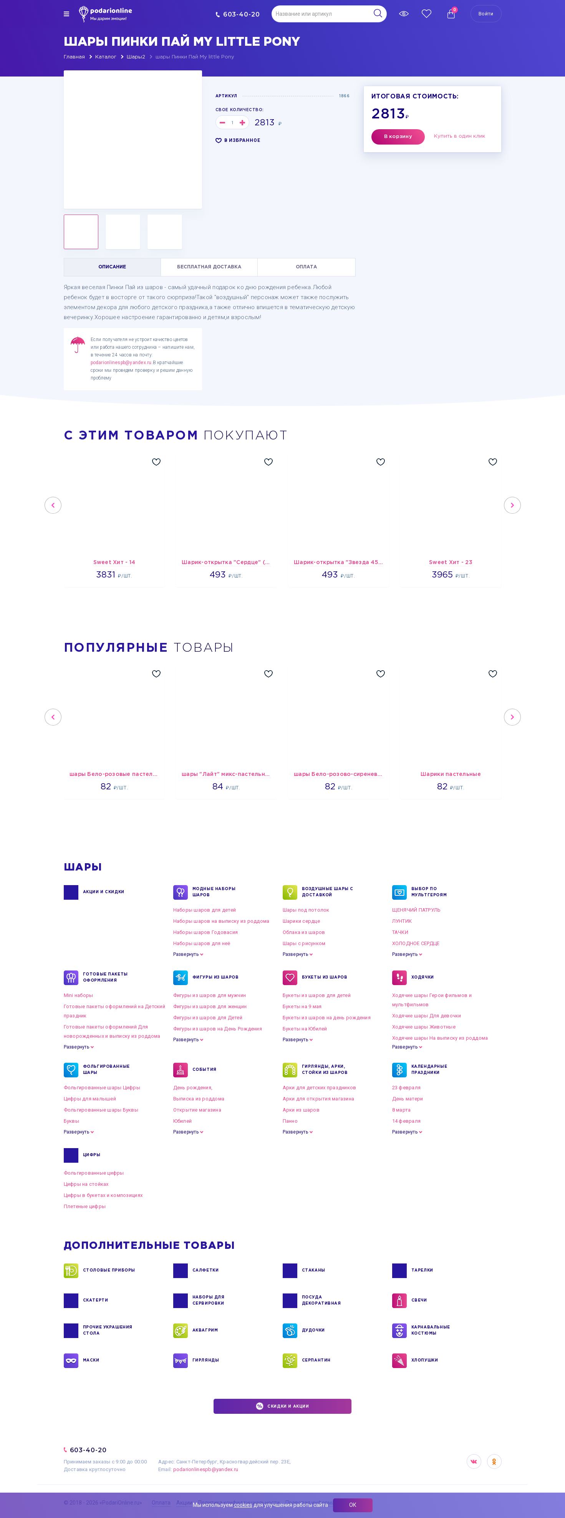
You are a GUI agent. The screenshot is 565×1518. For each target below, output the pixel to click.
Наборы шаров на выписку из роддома (221, 921)
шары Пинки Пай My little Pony (195, 57)
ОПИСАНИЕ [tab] (112, 267)
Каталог (105, 57)
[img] (66, 14)
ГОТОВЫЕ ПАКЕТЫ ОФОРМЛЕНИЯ (105, 977)
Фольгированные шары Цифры (102, 1087)
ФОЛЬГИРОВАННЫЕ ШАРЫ (106, 1070)
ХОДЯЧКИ (422, 977)
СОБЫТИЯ (204, 1070)
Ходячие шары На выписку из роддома (440, 1038)
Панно (290, 1121)
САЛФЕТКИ (205, 1270)
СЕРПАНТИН (316, 1360)
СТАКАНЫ (313, 1270)
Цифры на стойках (86, 1184)
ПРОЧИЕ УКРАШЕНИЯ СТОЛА (108, 1330)
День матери (407, 1099)
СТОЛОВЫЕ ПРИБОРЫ (109, 1270)
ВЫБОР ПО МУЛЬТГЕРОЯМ (429, 892)
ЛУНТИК (402, 921)
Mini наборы (78, 995)
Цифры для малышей (90, 1099)
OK (494, 1461)
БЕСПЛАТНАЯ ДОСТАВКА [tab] (209, 267)
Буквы (71, 1121)
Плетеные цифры (85, 1206)
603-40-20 (237, 14)
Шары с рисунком (304, 943)
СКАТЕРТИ (95, 1300)
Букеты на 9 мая (302, 1006)
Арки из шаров (301, 1110)
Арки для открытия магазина (319, 1099)
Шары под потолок (306, 910)
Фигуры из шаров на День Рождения (217, 1029)
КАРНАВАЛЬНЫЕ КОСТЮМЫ (430, 1330)
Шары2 (136, 57)
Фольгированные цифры (94, 1173)
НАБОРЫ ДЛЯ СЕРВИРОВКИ (208, 1300)
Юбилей (182, 1121)
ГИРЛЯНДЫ (205, 1360)
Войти (486, 14)
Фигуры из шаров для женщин (210, 1006)
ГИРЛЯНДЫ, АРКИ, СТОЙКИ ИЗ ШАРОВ (325, 1070)
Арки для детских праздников (319, 1087)
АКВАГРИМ (205, 1330)
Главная (74, 57)
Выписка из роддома (199, 1099)
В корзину (398, 137)
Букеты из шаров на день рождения (327, 1017)
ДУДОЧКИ (313, 1330)
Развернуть (186, 954)
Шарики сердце (301, 921)
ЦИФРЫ (92, 1155)
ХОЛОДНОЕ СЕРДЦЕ (416, 943)
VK (474, 1461)
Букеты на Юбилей (305, 1029)
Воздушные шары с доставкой (328, 892)
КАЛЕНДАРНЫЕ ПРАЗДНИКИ (429, 1070)
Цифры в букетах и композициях (103, 1195)
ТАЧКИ (400, 932)
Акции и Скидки (103, 892)
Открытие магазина (197, 1110)
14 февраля (406, 1121)
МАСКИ (91, 1360)
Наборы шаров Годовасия (205, 932)
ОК (352, 1505)
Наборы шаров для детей (204, 910)
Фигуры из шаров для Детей (208, 1017)
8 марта (401, 1110)
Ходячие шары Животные (424, 1027)
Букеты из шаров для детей (317, 995)
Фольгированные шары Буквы (101, 1110)
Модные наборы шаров (214, 892)
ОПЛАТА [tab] (306, 267)
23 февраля (406, 1087)
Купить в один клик (459, 136)
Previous (53, 505)
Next (512, 505)
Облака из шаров (304, 932)
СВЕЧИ (419, 1300)
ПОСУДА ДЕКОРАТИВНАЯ (321, 1300)
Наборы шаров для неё (201, 943)
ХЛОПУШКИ (424, 1360)
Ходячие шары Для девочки (426, 1016)
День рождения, (193, 1087)
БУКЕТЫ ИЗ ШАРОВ (325, 977)
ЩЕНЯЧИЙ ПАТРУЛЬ (416, 910)
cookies (243, 1505)
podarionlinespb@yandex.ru (121, 362)
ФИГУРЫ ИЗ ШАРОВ (215, 977)
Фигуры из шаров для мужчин (209, 995)
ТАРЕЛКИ (422, 1270)
